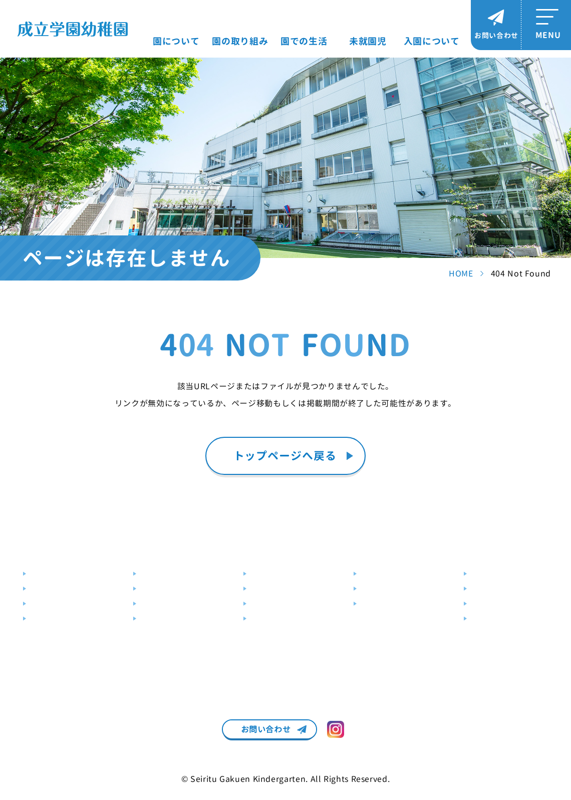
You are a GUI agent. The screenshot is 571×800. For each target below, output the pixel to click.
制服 (257, 619)
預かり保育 (158, 619)
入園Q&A (485, 604)
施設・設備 (48, 589)
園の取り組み (240, 41)
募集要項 (485, 574)
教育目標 (44, 574)
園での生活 (304, 41)
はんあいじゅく (165, 589)
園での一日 (268, 574)
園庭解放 (375, 589)
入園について (432, 41)
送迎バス (44, 619)
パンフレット (492, 619)
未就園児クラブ (386, 574)
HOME (461, 273)
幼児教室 (154, 604)
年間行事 (264, 589)
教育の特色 (158, 574)
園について (176, 41)
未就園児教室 (382, 604)
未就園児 (368, 41)
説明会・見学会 (496, 589)
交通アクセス (52, 604)
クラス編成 (268, 604)
